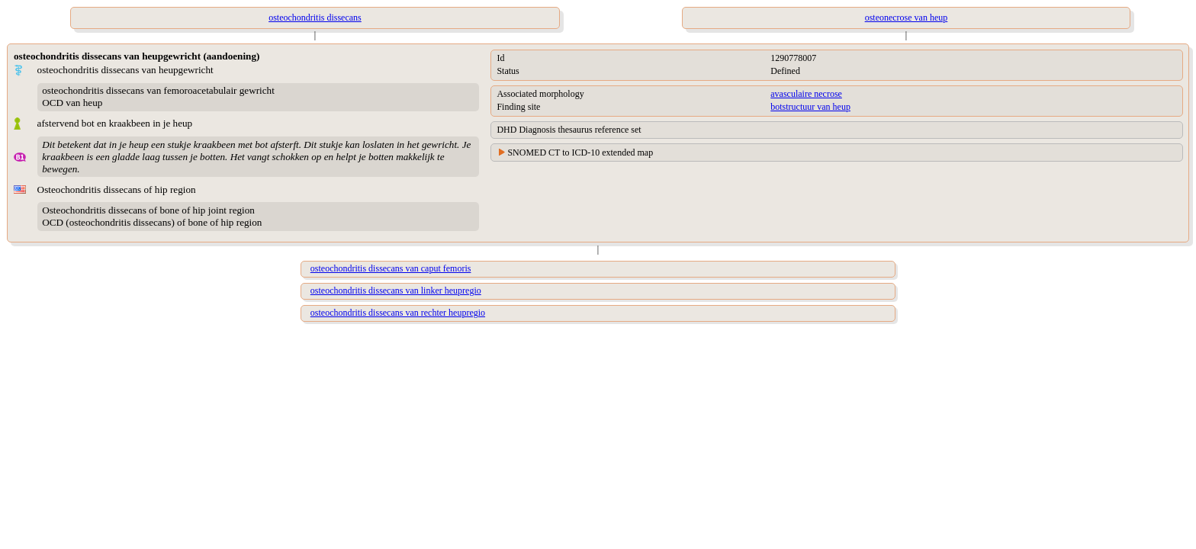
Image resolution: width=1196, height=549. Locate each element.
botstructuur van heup (810, 106)
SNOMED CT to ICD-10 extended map (580, 152)
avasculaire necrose (806, 93)
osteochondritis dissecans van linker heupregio (395, 290)
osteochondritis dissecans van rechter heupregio (397, 312)
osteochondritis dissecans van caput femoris (390, 268)
